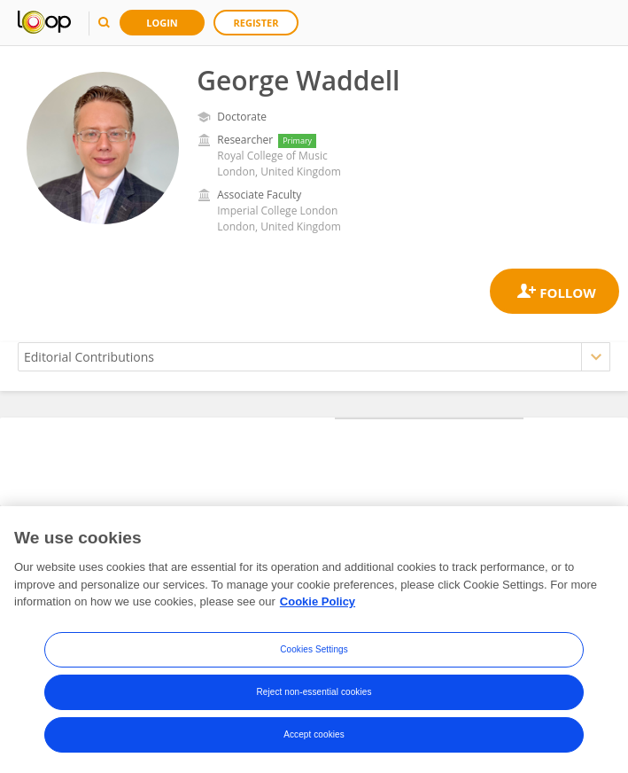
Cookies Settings (314, 650)
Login (162, 22)
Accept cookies (314, 735)
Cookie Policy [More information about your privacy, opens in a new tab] (317, 603)
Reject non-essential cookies (313, 693)
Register (256, 22)
